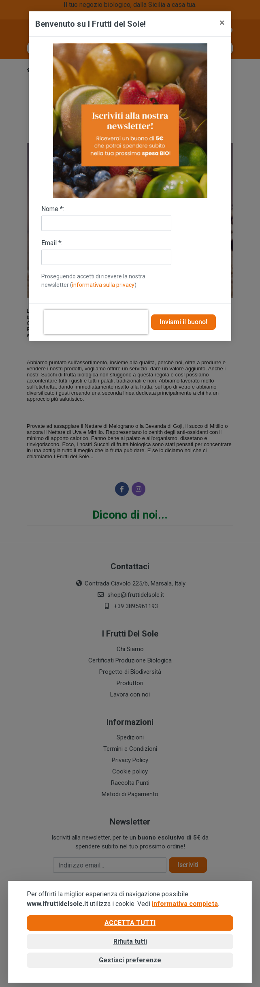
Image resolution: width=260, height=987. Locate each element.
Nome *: (52, 209)
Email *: (51, 243)
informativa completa (185, 904)
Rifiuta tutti (130, 941)
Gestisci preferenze (130, 960)
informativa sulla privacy (103, 285)
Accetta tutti (130, 923)
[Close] (222, 22)
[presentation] (96, 322)
